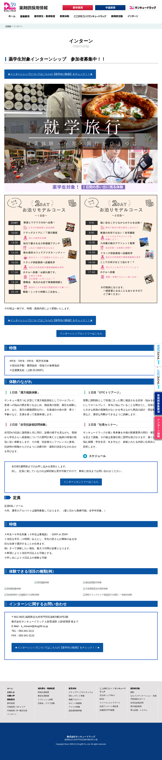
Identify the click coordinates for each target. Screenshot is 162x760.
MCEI (102, 699)
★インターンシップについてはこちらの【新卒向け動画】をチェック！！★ (50, 74)
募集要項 (11, 699)
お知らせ (11, 692)
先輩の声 (11, 696)
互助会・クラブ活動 (46, 703)
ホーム (10, 688)
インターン (12, 714)
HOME (8, 26)
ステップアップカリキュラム (81, 692)
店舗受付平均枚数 (107, 710)
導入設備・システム (138, 710)
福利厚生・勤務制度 (46, 688)
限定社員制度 (43, 696)
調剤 (132, 692)
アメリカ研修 (74, 707)
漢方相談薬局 (136, 706)
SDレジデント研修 (76, 696)
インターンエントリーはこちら (81, 481)
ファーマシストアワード (110, 703)
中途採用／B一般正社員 (17, 710)
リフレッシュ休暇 (45, 699)
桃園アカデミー (75, 699)
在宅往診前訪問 (136, 703)
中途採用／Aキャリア (16, 707)
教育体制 (72, 688)
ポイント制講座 (75, 703)
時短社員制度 (43, 692)
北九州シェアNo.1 (107, 695)
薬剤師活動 (135, 688)
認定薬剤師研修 (75, 710)
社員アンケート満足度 (109, 706)
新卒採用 (11, 703)
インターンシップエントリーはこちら (81, 333)
